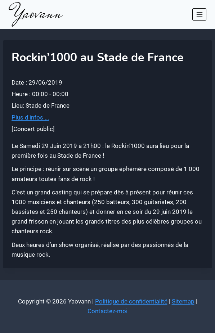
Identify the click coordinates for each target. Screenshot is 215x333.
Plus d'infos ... (30, 117)
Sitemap (183, 301)
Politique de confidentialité (131, 301)
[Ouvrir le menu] (199, 14)
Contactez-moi (107, 311)
